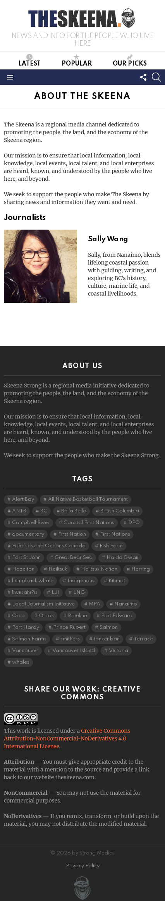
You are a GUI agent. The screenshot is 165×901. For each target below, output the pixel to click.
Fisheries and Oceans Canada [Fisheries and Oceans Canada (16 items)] (49, 545)
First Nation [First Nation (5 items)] (72, 534)
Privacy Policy (83, 865)
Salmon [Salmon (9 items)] (109, 627)
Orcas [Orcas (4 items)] (46, 615)
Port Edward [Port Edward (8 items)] (116, 615)
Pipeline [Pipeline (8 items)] (77, 615)
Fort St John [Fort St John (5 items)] (26, 557)
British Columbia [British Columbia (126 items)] (119, 511)
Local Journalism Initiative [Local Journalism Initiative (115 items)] (43, 604)
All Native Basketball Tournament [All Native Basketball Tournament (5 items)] (88, 499)
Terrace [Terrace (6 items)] (143, 639)
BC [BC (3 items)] (43, 511)
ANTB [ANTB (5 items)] (19, 511)
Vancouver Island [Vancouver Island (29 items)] (73, 650)
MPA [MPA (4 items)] (94, 604)
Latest (29, 60)
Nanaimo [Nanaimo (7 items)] (125, 604)
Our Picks (130, 60)
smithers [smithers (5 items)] (70, 639)
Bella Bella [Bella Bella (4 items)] (73, 511)
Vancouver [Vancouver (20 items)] (25, 650)
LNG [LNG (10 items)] (79, 592)
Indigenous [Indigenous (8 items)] (81, 580)
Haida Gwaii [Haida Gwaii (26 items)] (122, 557)
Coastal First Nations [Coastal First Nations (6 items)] (89, 522)
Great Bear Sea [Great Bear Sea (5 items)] (74, 557)
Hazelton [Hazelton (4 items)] (23, 569)
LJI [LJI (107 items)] (55, 592)
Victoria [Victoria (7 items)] (118, 650)
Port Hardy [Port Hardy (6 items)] (25, 627)
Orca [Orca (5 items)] (18, 615)
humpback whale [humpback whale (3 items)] (32, 580)
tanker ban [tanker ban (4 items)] (107, 639)
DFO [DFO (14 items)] (134, 522)
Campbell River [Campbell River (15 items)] (31, 522)
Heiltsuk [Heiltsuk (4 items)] (57, 569)
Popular (77, 60)
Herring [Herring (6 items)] (140, 569)
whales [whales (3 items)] (20, 662)
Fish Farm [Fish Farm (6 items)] (111, 545)
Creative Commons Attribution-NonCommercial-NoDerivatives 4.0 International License (67, 738)
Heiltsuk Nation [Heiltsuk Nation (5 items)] (99, 569)
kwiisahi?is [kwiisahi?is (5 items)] (25, 592)
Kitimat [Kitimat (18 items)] (116, 580)
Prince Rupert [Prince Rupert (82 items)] (69, 627)
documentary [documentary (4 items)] (28, 534)
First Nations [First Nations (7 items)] (115, 534)
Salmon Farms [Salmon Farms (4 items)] (29, 639)
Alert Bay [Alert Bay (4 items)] (23, 499)
